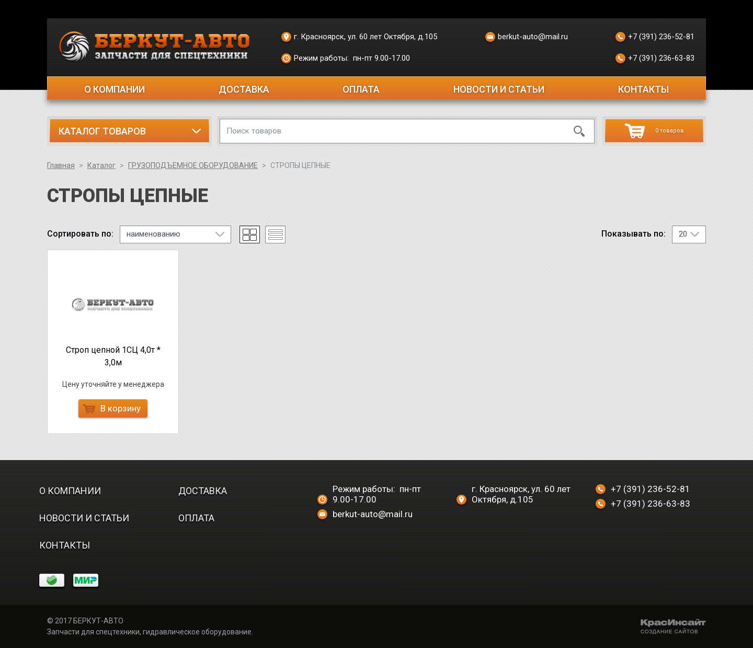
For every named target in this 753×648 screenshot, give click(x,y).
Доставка (244, 89)
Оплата (361, 89)
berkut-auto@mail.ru (526, 37)
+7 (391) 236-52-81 (654, 37)
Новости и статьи (498, 89)
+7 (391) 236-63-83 (654, 58)
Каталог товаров (102, 131)
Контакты (643, 89)
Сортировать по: (80, 234)
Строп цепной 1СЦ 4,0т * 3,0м (113, 356)
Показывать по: (633, 234)
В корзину (112, 408)
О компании (114, 89)
